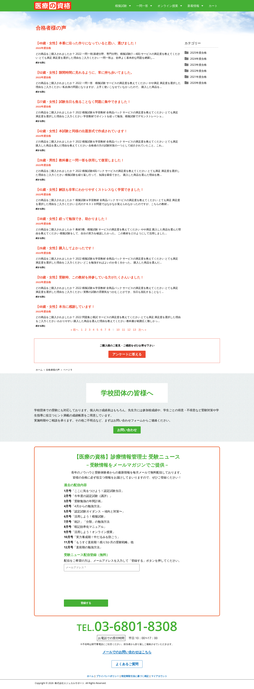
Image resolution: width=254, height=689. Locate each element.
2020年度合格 (198, 82)
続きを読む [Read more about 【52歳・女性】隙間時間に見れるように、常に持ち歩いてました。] (40, 92)
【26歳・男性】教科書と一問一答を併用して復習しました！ (80, 160)
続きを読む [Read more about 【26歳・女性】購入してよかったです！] (40, 267)
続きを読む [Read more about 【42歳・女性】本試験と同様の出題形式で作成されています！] (40, 150)
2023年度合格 (198, 64)
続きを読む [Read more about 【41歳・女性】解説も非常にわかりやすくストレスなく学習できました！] (40, 209)
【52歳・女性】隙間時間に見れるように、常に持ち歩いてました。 (85, 72)
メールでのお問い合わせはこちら (127, 652)
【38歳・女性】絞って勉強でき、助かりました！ (72, 219)
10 (118, 329)
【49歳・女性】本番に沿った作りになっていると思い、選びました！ (86, 43)
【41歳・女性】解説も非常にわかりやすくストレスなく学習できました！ (90, 189)
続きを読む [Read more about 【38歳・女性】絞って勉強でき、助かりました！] (40, 238)
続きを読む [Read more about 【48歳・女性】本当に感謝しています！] (40, 326)
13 (134, 329)
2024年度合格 (198, 58)
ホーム (39, 369)
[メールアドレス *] (102, 567)
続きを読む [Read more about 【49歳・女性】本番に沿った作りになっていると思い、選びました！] (40, 62)
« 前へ (74, 329)
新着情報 (195, 6)
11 (123, 329)
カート (213, 6)
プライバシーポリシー (107, 676)
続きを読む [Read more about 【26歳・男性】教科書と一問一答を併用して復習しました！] (40, 180)
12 (129, 329)
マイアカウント (159, 676)
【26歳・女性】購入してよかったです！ (65, 248)
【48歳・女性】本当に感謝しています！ (65, 306)
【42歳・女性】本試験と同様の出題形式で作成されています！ (81, 131)
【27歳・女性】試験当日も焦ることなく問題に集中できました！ (83, 102)
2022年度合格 (43, 48)
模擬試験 (123, 6)
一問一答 (144, 6)
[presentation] (77, 584)
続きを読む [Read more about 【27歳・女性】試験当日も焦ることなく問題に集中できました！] (40, 121)
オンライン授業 (170, 6)
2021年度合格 (198, 76)
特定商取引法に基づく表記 (135, 676)
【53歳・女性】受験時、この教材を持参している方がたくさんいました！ (90, 277)
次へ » (142, 329)
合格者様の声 (53, 369)
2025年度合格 (198, 52)
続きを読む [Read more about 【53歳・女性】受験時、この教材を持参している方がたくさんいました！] (40, 297)
